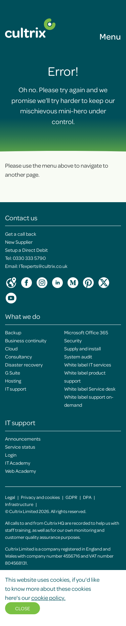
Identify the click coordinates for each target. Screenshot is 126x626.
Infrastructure (19, 504)
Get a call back (20, 234)
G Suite (12, 372)
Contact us (21, 217)
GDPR (71, 497)
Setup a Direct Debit (26, 250)
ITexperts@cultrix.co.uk (43, 266)
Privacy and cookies (40, 497)
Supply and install (82, 348)
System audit (78, 356)
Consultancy (18, 356)
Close (22, 608)
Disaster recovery (24, 364)
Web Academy (20, 471)
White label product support (85, 376)
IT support (15, 389)
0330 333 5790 (29, 258)
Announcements (23, 439)
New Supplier (19, 242)
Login (10, 455)
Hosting (13, 381)
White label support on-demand (88, 401)
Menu (110, 36)
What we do (22, 316)
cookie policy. (48, 597)
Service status (20, 447)
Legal (10, 497)
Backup (13, 332)
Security (73, 340)
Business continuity (25, 340)
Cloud (11, 348)
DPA (87, 497)
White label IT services (87, 364)
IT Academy (17, 463)
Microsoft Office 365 (86, 332)
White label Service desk (90, 389)
